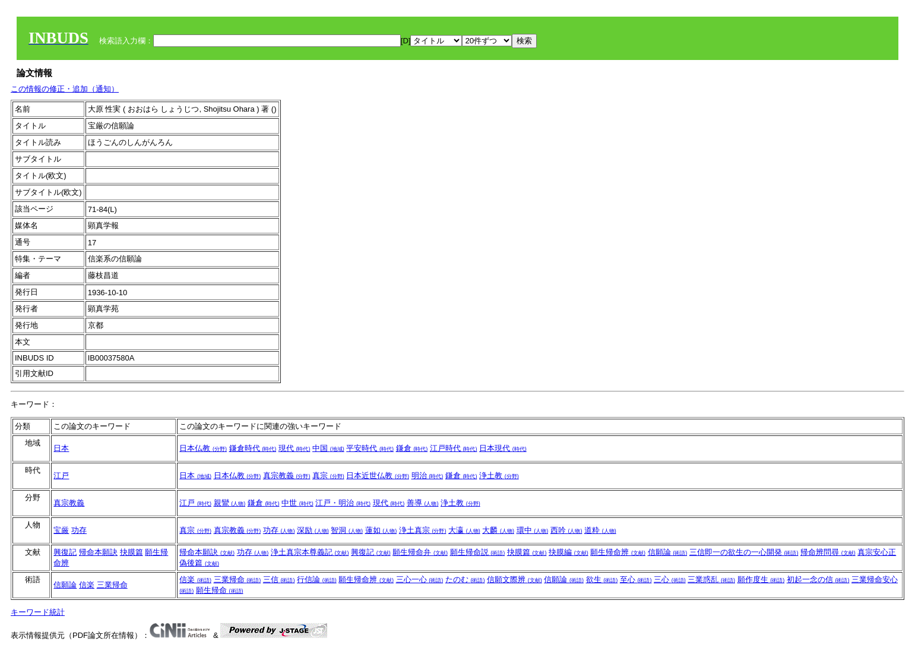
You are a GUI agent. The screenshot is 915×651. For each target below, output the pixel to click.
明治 (427, 475)
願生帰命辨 (617, 552)
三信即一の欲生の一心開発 (744, 552)
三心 (670, 579)
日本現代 (503, 448)
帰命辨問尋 (828, 552)
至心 (636, 579)
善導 (423, 502)
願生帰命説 (477, 552)
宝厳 (61, 530)
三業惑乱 (711, 579)
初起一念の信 (818, 579)
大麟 (498, 530)
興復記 (65, 552)
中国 (328, 448)
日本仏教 (203, 448)
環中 (533, 530)
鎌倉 (412, 448)
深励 (313, 530)
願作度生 (761, 579)
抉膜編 (568, 552)
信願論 (668, 552)
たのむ (465, 579)
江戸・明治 (343, 502)
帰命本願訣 (98, 552)
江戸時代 (453, 448)
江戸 (61, 475)
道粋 (600, 530)
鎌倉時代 (253, 448)
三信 (279, 579)
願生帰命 (219, 590)
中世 (297, 502)
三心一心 (420, 579)
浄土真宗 (423, 530)
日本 (61, 448)
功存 (79, 530)
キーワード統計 (38, 612)
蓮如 (381, 530)
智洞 (347, 530)
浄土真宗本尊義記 (310, 552)
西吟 (566, 530)
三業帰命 (112, 584)
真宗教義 (287, 475)
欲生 (602, 579)
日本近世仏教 (377, 475)
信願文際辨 (514, 579)
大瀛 (464, 530)
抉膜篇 (131, 552)
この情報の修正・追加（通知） (65, 88)
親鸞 (230, 502)
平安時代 (370, 448)
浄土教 (499, 475)
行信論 (317, 579)
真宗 (328, 475)
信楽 (86, 584)
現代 (294, 448)
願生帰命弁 (420, 552)
